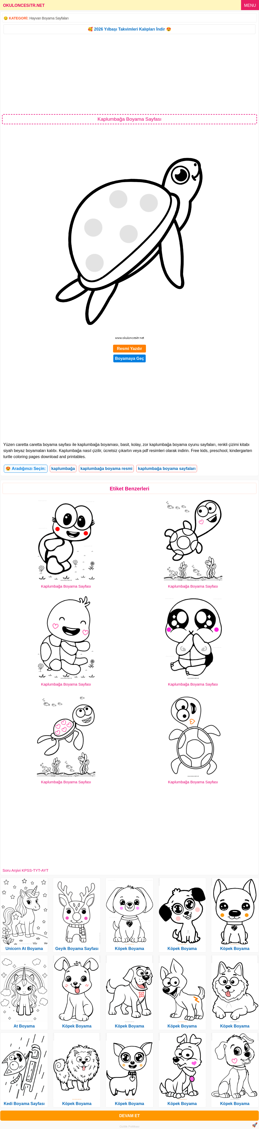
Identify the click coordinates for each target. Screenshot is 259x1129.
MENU (250, 5)
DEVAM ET (129, 1116)
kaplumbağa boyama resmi (106, 468)
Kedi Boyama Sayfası (24, 1103)
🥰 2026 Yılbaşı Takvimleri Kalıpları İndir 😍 (129, 29)
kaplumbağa (63, 468)
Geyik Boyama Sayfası (76, 948)
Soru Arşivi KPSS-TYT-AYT (25, 870)
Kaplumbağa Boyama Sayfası (66, 586)
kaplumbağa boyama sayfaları (167, 468)
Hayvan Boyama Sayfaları (49, 18)
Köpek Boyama (77, 1026)
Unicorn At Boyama (24, 948)
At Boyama (24, 1026)
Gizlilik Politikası (130, 1126)
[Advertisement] (129, 73)
